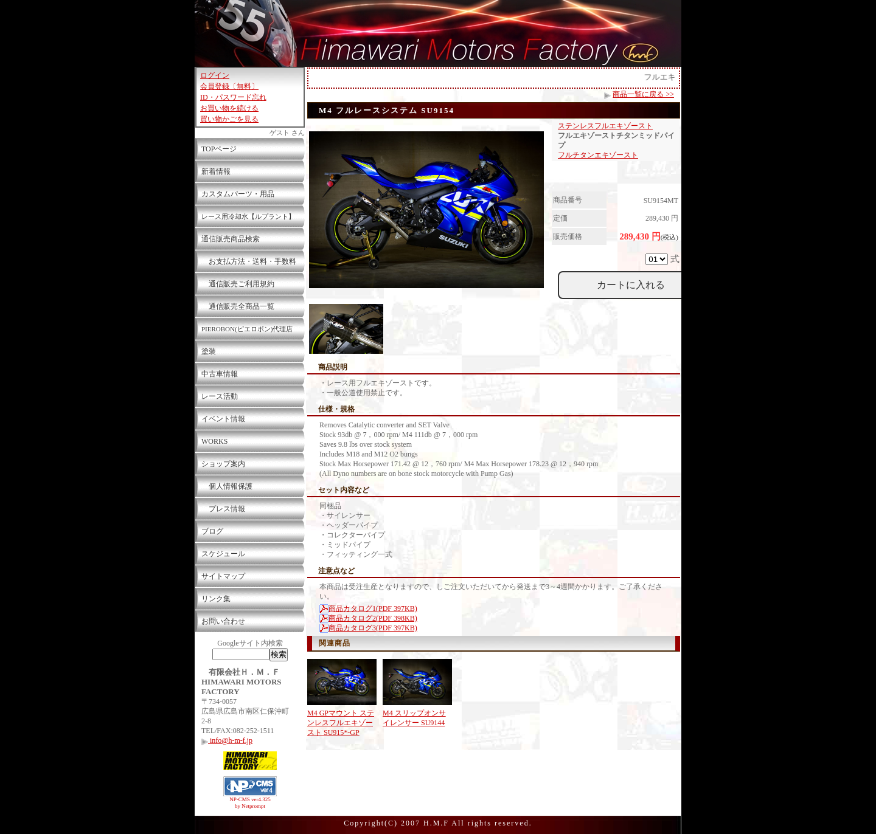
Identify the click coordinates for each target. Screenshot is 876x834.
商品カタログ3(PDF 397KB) (368, 628)
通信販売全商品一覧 (237, 306)
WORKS (214, 441)
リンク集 (216, 598)
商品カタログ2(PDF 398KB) (368, 618)
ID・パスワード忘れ (233, 97)
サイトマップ (223, 576)
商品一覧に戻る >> (643, 94)
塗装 (208, 351)
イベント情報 (223, 419)
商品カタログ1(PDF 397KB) (368, 608)
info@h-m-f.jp (226, 740)
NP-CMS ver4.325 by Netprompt (250, 802)
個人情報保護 (226, 486)
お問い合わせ (223, 621)
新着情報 (216, 171)
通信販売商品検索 (230, 239)
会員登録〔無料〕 (229, 86)
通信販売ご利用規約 (237, 284)
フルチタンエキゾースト (598, 155)
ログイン (214, 75)
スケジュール (223, 554)
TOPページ (219, 149)
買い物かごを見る (229, 119)
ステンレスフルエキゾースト (605, 126)
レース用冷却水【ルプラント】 (248, 216)
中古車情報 (219, 374)
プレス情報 (223, 509)
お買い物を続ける (229, 108)
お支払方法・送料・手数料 (248, 261)
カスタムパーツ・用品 (237, 194)
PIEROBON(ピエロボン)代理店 (247, 329)
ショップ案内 (223, 464)
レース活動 (219, 396)
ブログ (212, 531)
